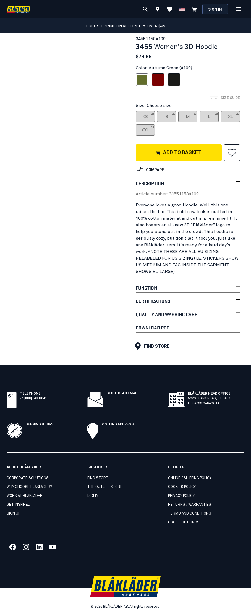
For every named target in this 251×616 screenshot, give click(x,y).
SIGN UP (13, 513)
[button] (232, 152)
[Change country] (182, 9)
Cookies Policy (182, 487)
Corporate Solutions (28, 478)
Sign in (215, 9)
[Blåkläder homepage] (18, 9)
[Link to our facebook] (13, 547)
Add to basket (178, 153)
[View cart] (194, 9)
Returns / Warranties (189, 505)
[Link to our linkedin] (39, 547)
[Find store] (157, 10)
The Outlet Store (104, 487)
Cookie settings (184, 522)
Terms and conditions (189, 513)
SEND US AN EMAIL (122, 393)
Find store (151, 346)
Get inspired (18, 505)
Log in (92, 496)
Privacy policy (181, 496)
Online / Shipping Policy (189, 478)
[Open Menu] (238, 9)
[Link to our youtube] (52, 547)
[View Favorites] (170, 9)
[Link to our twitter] (26, 547)
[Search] (145, 9)
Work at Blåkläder (25, 496)
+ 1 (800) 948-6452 (33, 397)
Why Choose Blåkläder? (29, 487)
